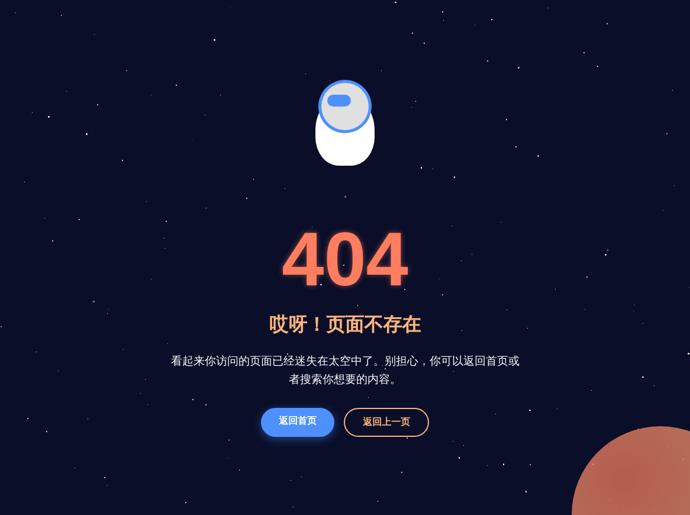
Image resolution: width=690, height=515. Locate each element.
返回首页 (298, 421)
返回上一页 (386, 422)
